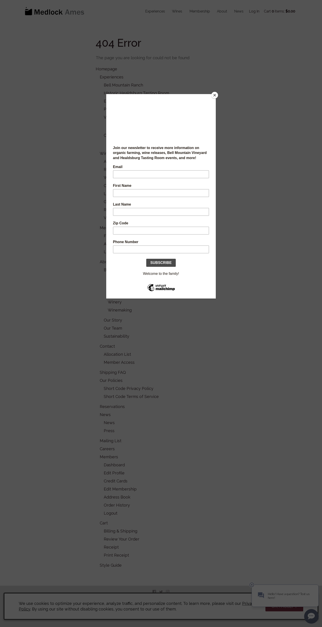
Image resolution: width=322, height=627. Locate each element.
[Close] (214, 95)
